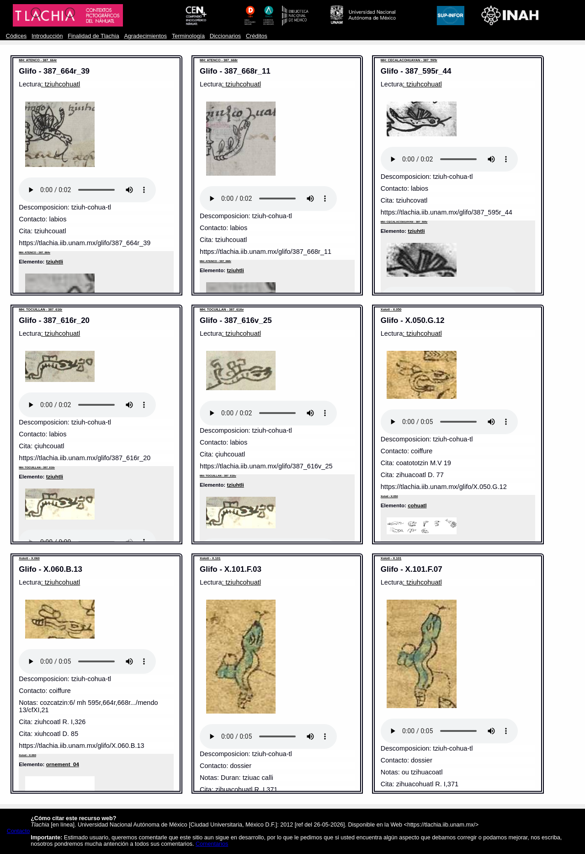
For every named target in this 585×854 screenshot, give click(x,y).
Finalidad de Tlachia (93, 36)
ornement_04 (62, 764)
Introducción (47, 36)
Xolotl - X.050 (391, 309)
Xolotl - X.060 (29, 558)
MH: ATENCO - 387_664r (38, 60)
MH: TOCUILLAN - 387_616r (40, 309)
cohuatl (417, 505)
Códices (16, 36)
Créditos (256, 36)
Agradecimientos (145, 36)
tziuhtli (54, 261)
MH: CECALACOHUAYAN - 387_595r (409, 60)
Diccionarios (225, 36)
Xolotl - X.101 (210, 558)
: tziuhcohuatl (60, 84)
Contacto (18, 831)
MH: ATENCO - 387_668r (219, 60)
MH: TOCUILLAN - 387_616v (222, 309)
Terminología (188, 36)
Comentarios (212, 844)
